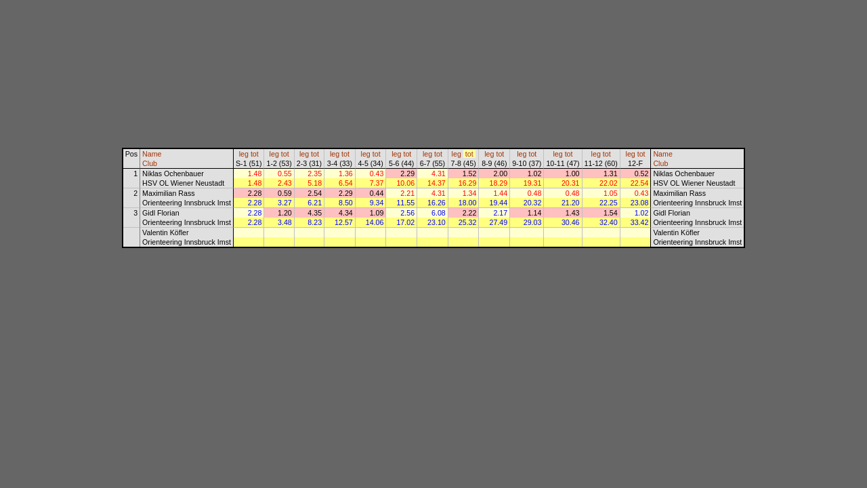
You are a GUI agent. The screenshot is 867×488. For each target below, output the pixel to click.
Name (151, 154)
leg (244, 154)
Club (149, 163)
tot (255, 154)
